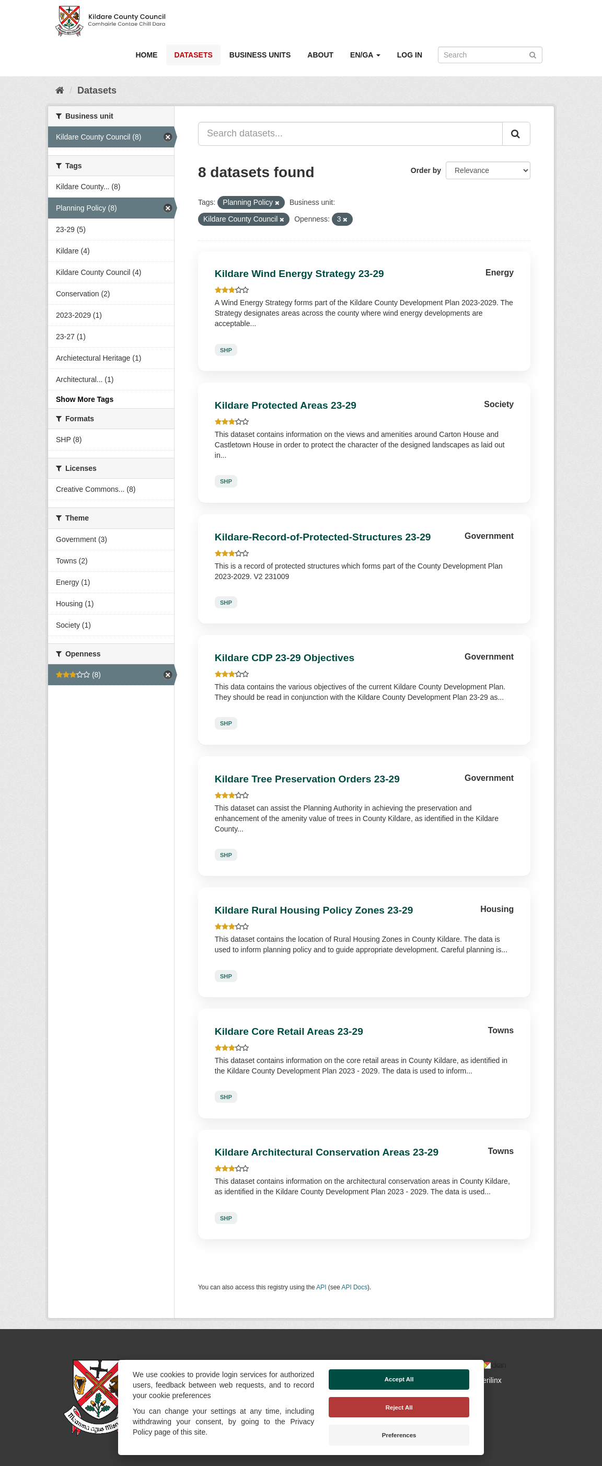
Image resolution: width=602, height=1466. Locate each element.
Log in (409, 55)
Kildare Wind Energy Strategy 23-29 (299, 273)
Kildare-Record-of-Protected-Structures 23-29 (323, 537)
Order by (426, 170)
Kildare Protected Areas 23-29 (285, 405)
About (320, 55)
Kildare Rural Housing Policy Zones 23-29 (314, 910)
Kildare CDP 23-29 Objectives (284, 657)
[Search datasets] (490, 55)
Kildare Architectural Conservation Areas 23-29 (326, 1152)
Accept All (399, 1379)
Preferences (399, 1435)
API (321, 1287)
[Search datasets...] (350, 134)
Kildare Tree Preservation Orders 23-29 (307, 779)
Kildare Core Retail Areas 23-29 (289, 1031)
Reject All (399, 1407)
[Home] (59, 90)
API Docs (355, 1287)
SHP (226, 350)
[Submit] (532, 54)
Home (146, 55)
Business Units (260, 55)
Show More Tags (84, 399)
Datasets (193, 55)
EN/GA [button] (365, 55)
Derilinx (485, 1380)
